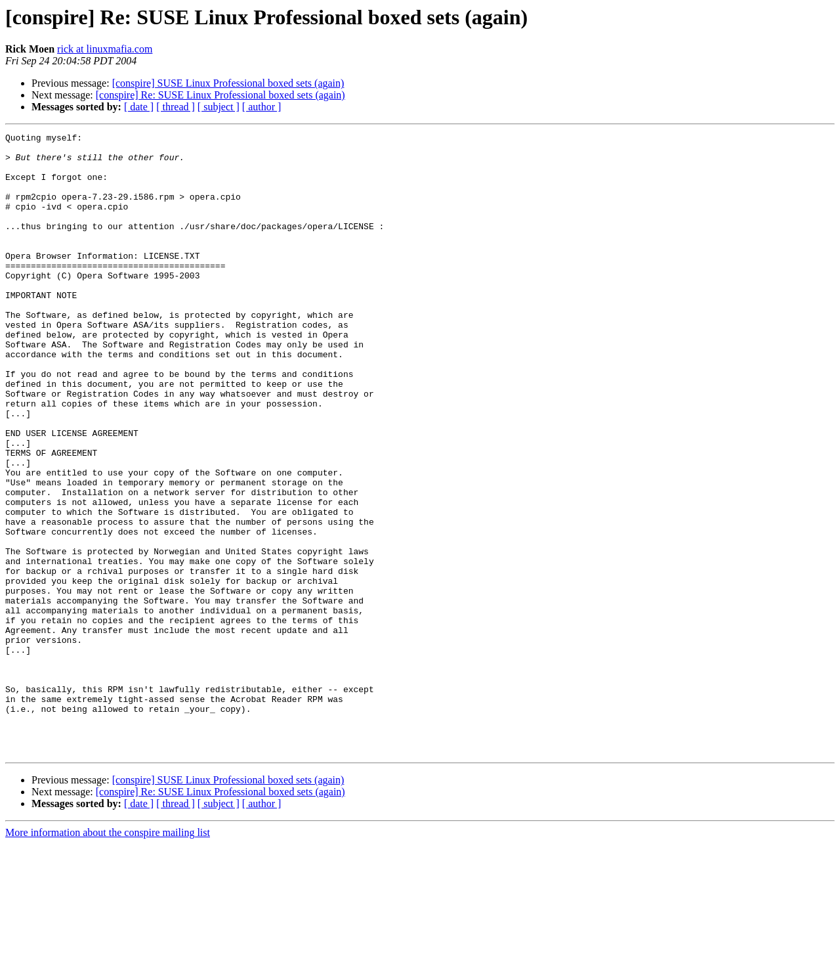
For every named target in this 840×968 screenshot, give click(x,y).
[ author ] (262, 106)
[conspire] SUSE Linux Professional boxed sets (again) (228, 83)
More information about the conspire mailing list (107, 956)
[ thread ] (175, 106)
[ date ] (139, 106)
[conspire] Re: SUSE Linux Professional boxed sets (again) (220, 94)
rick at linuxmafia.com (104, 49)
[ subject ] (219, 106)
